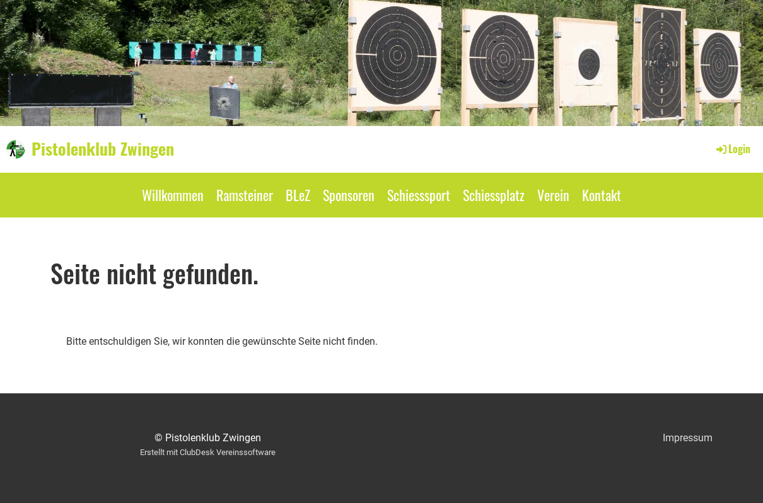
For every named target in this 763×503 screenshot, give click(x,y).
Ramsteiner (244, 195)
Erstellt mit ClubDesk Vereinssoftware (208, 452)
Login (732, 148)
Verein (553, 195)
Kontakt (601, 195)
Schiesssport (418, 195)
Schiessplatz (494, 195)
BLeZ (298, 195)
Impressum (688, 438)
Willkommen (173, 195)
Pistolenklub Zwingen (103, 148)
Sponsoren (349, 195)
